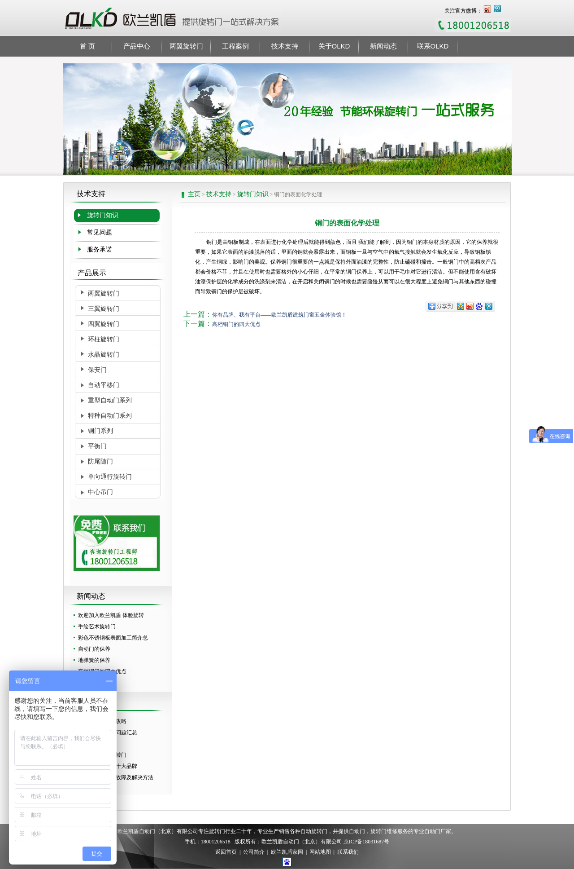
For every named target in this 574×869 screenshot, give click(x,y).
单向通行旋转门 (110, 476)
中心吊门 (100, 492)
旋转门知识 (253, 194)
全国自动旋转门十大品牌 (107, 766)
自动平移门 (103, 385)
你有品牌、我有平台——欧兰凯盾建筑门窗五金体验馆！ (279, 315)
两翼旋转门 (186, 46)
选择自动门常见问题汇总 (107, 732)
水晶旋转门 (103, 354)
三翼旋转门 (103, 308)
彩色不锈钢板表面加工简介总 (113, 638)
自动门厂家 (437, 831)
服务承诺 (99, 249)
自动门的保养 (94, 649)
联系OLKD (433, 46)
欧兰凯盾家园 (287, 852)
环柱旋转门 (103, 339)
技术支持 (284, 46)
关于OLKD (334, 46)
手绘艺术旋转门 (97, 626)
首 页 (87, 46)
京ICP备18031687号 (367, 841)
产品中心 (136, 46)
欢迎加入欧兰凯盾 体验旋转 (111, 615)
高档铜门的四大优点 (102, 671)
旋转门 (217, 831)
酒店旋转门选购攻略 (102, 721)
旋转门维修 (383, 831)
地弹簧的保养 (94, 660)
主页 (194, 194)
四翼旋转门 (103, 324)
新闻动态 (383, 46)
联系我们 (348, 852)
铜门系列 (100, 431)
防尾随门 (100, 461)
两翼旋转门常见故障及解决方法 (115, 777)
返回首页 (226, 852)
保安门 (97, 369)
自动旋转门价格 (97, 788)
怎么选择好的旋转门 (102, 755)
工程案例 (235, 46)
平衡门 (97, 446)
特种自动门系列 (110, 415)
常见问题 (99, 232)
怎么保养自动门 (97, 744)
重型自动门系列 (110, 400)
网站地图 (320, 852)
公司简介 (254, 852)
